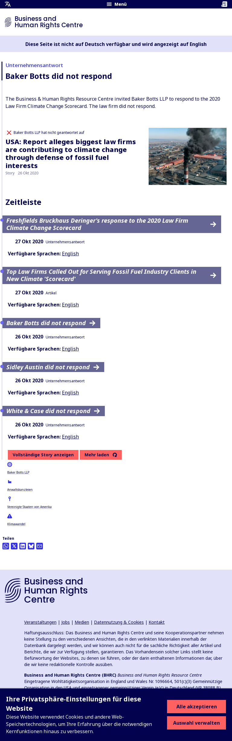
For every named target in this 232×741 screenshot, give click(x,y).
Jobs (65, 622)
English (70, 253)
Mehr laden (97, 455)
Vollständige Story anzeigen (43, 455)
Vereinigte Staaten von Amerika (29, 507)
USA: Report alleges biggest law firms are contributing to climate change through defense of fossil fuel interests (70, 153)
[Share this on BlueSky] (31, 546)
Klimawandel (16, 524)
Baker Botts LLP (18, 472)
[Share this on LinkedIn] (22, 546)
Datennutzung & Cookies (119, 622)
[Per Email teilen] (39, 546)
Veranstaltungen (40, 622)
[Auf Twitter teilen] (14, 546)
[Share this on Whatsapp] (5, 546)
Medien (82, 622)
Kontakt (157, 622)
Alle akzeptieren (196, 706)
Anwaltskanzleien (20, 489)
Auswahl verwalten (196, 723)
